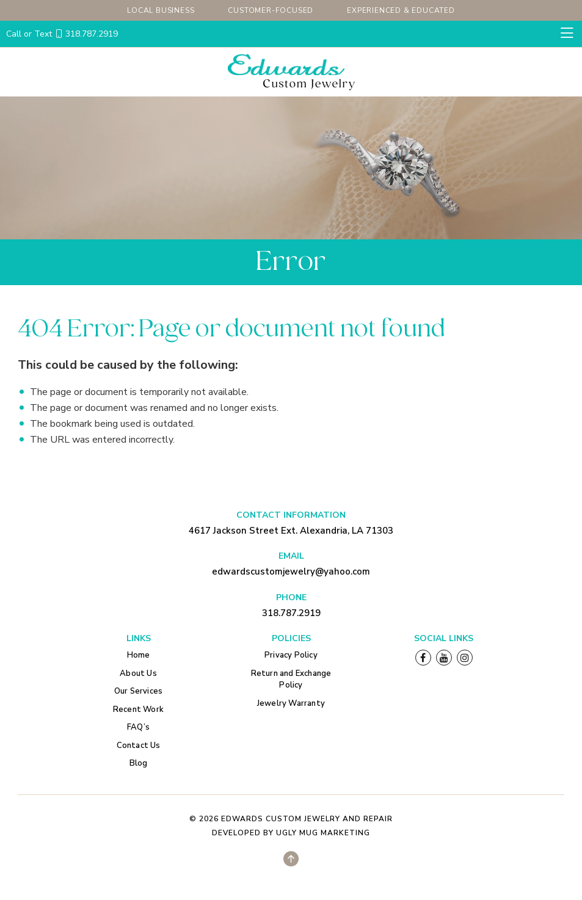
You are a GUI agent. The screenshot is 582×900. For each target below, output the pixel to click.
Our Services (138, 691)
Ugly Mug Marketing (323, 833)
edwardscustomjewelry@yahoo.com (291, 571)
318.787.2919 (62, 34)
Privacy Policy (291, 655)
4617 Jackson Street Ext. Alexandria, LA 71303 (291, 530)
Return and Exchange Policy (291, 679)
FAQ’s (138, 727)
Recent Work (138, 709)
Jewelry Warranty (291, 703)
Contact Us (139, 745)
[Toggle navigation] (567, 33)
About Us (138, 673)
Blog (138, 763)
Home (138, 655)
